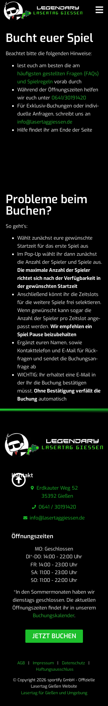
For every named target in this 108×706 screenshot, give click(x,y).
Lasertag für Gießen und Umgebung (54, 693)
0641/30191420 (70, 98)
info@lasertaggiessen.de (44, 122)
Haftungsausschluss (54, 669)
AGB (21, 663)
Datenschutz (73, 663)
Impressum (43, 663)
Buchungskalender (53, 615)
